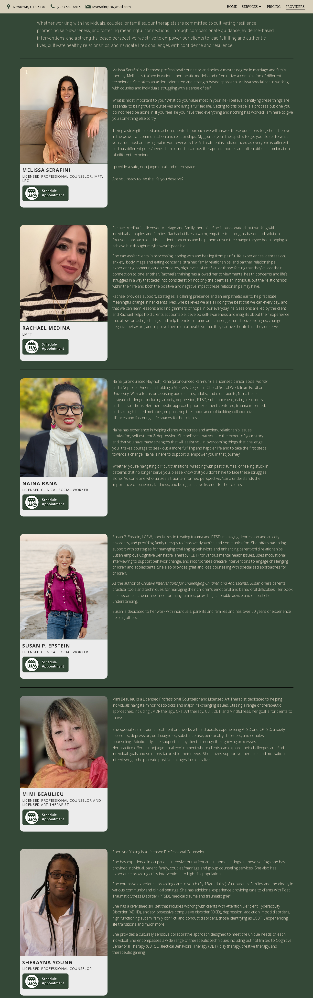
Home (232, 7)
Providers (295, 7)
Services (252, 7)
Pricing (274, 7)
